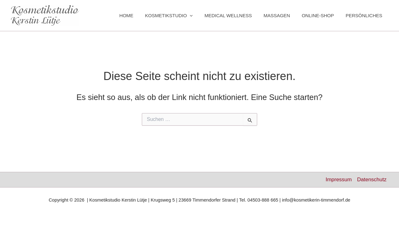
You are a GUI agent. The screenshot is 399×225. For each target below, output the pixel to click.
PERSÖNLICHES (365, 15)
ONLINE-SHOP (321, 15)
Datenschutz (372, 179)
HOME (139, 15)
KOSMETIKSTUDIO (179, 15)
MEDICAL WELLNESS (236, 15)
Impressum (338, 179)
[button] (200, 15)
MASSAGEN (282, 15)
